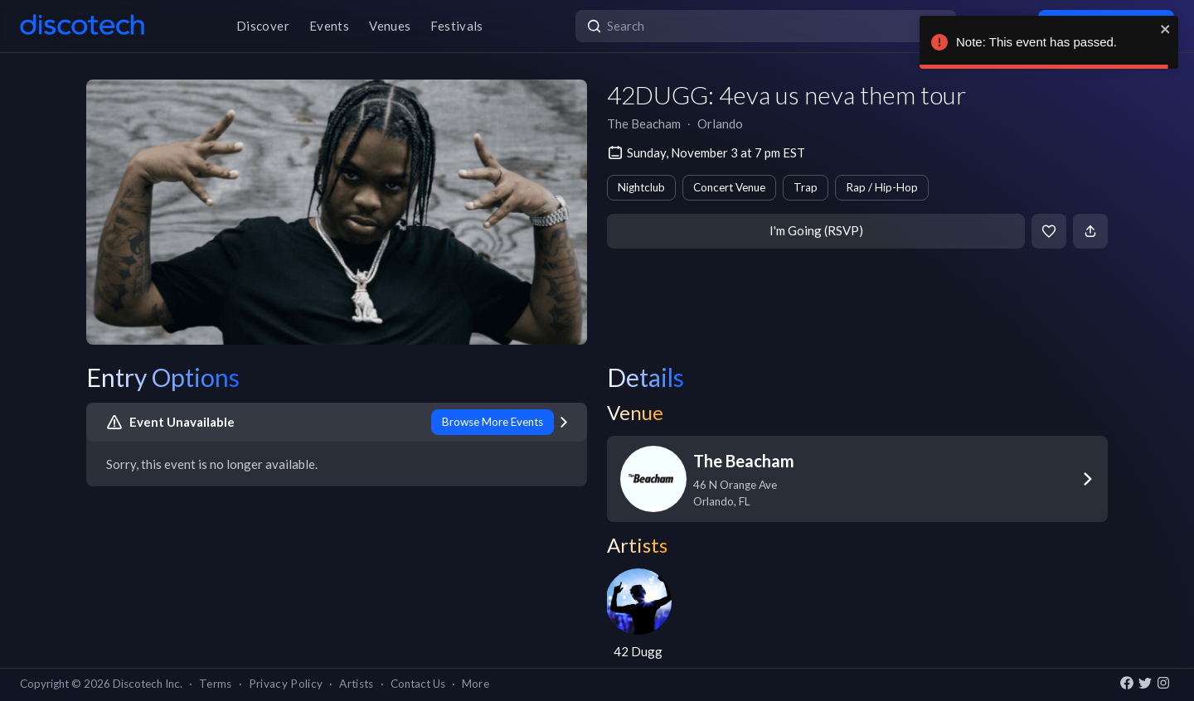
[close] (1166, 29)
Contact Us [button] (418, 683)
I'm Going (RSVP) (816, 230)
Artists (356, 683)
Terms (215, 683)
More (475, 683)
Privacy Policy (286, 683)
